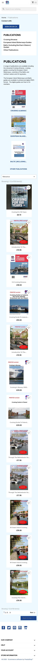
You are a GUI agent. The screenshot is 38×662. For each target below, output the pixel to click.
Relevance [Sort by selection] (19, 176)
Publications (12, 35)
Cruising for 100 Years (19, 212)
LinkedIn (25, 627)
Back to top (28, 618)
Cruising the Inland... (19, 598)
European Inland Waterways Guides (18, 42)
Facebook (3, 627)
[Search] (19, 9)
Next (33, 612)
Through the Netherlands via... (19, 457)
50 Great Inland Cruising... (19, 528)
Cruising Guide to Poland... (19, 422)
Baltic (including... (18, 162)
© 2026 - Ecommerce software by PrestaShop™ (17, 659)
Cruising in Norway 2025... (19, 387)
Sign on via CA (11, 27)
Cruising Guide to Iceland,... (19, 317)
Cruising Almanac (10, 40)
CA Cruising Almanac (19, 282)
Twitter (9, 627)
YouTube (14, 627)
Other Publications (11, 50)
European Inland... (19, 136)
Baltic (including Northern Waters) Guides (17, 46)
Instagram (20, 627)
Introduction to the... (19, 247)
